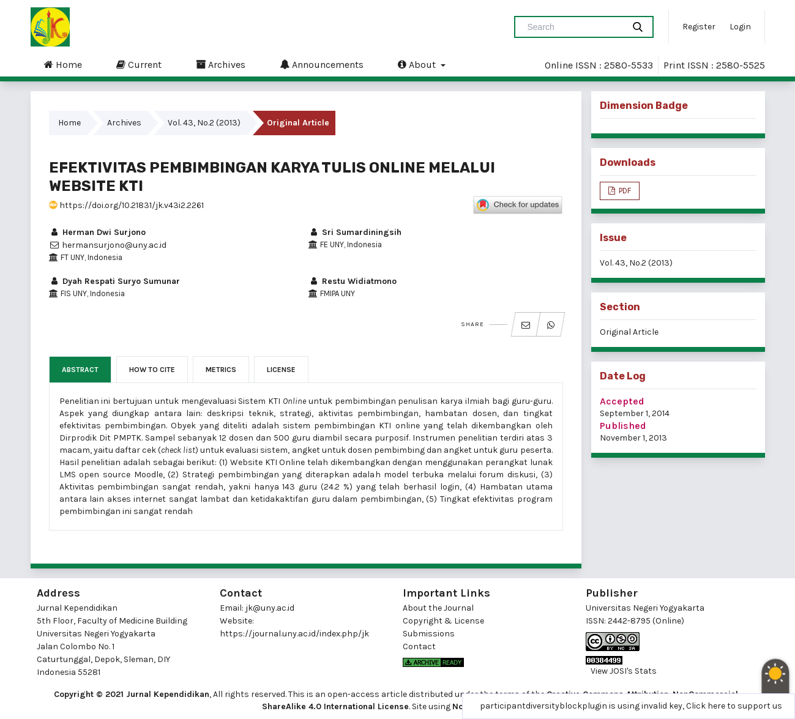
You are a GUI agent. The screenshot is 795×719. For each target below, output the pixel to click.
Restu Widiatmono (352, 281)
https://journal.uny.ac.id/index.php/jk (294, 633)
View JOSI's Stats (624, 671)
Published (623, 425)
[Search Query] (574, 27)
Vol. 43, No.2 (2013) (204, 122)
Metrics (221, 369)
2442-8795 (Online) (646, 621)
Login (740, 26)
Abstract (80, 369)
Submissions (429, 633)
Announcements (322, 64)
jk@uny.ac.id (269, 608)
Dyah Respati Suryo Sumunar (114, 281)
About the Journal (438, 608)
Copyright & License (443, 621)
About (418, 64)
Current (139, 64)
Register (698, 26)
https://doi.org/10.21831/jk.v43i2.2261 (126, 205)
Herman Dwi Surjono (97, 232)
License (281, 369)
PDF (624, 190)
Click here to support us (734, 706)
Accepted (622, 401)
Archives (220, 64)
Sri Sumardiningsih (354, 232)
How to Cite (152, 369)
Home (63, 64)
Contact (419, 646)
